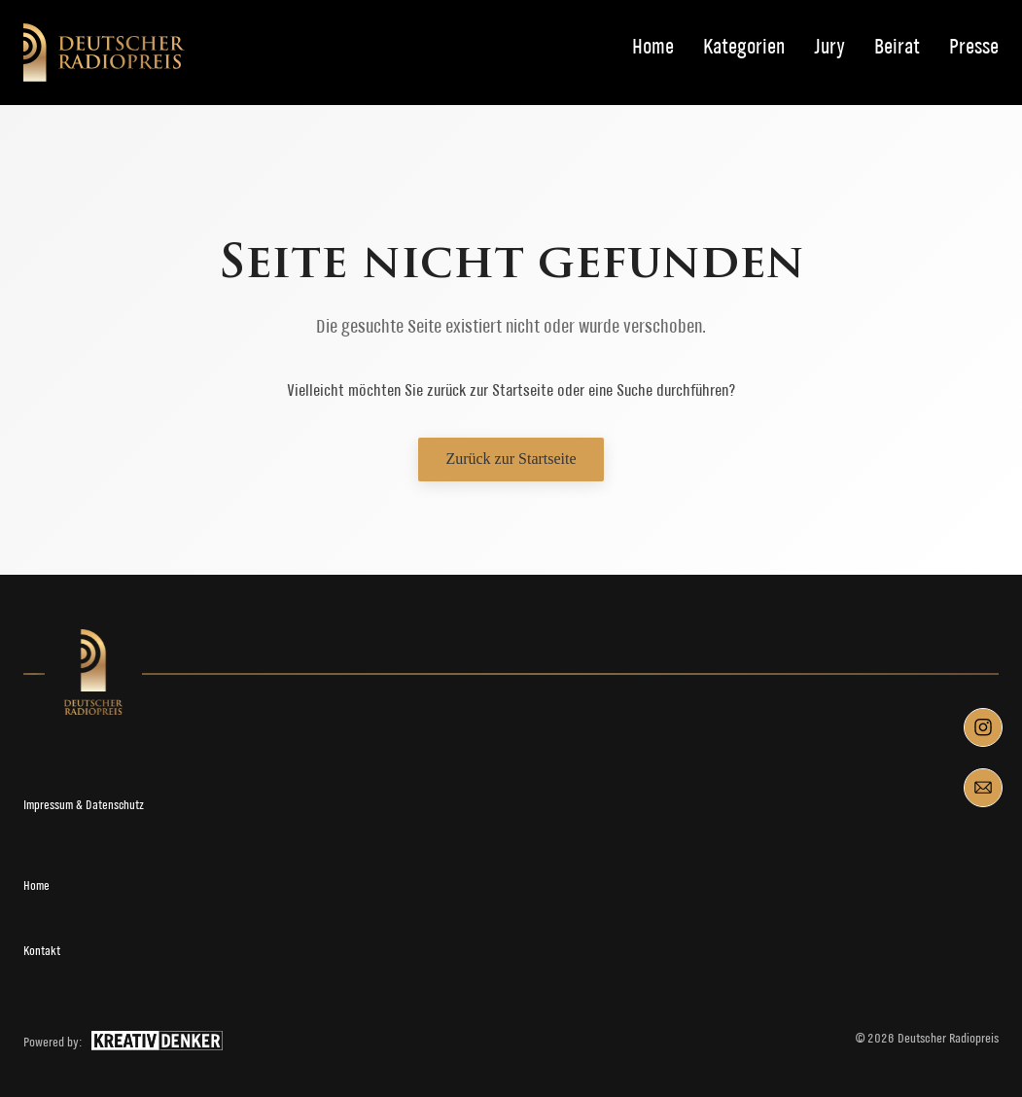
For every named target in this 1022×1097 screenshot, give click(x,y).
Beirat (897, 47)
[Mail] (983, 787)
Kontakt (41, 950)
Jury (829, 47)
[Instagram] (983, 727)
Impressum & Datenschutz (83, 804)
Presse (974, 47)
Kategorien (744, 47)
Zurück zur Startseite (510, 458)
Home (653, 47)
